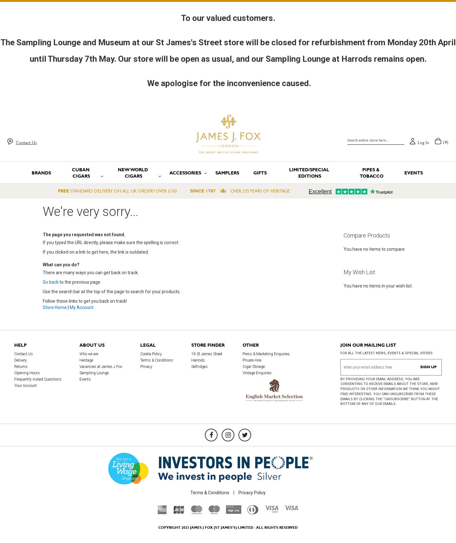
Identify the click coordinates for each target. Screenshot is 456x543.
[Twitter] (244, 435)
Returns (21, 366)
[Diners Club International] (252, 512)
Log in (423, 142)
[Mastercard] (196, 512)
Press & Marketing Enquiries (266, 354)
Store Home (55, 307)
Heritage (86, 360)
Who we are (88, 354)
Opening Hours (27, 373)
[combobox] (375, 140)
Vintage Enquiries (257, 373)
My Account (81, 307)
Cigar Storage (254, 366)
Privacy (146, 366)
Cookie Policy (151, 354)
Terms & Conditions (156, 360)
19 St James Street (206, 354)
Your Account (25, 385)
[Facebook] (211, 435)
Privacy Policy (252, 492)
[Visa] (291, 508)
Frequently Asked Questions (37, 379)
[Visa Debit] (271, 511)
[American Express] (162, 512)
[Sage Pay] (233, 512)
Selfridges (199, 366)
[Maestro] (214, 512)
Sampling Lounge (94, 373)
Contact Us (26, 142)
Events (85, 379)
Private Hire (252, 360)
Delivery (20, 360)
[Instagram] (228, 435)
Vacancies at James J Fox (100, 366)
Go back (51, 282)
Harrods (198, 360)
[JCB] (179, 512)
